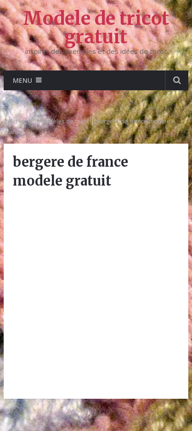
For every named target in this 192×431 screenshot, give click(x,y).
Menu (22, 80)
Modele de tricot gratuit (96, 27)
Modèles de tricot (64, 121)
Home (24, 121)
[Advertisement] (96, 293)
